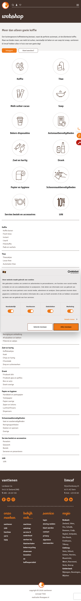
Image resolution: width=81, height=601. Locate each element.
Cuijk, (72, 530)
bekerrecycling (29, 547)
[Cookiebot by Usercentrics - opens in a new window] (69, 272)
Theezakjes (7, 257)
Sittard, (71, 551)
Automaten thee (9, 264)
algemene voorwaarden (48, 541)
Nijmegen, (66, 572)
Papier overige (8, 401)
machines (27, 524)
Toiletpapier (7, 398)
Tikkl (44, 594)
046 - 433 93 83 (71, 493)
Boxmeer (65, 530)
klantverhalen (29, 543)
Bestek (5, 448)
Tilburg (65, 544)
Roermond (72, 561)
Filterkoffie (7, 244)
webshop (27, 528)
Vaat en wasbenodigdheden (14, 421)
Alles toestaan (66, 327)
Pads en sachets (9, 247)
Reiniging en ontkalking (12, 334)
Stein (64, 551)
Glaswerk (6, 445)
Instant (6, 237)
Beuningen (75, 572)
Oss (63, 527)
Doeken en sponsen (10, 428)
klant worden (48, 528)
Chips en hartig (9, 358)
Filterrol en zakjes (10, 341)
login (45, 520)
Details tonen (69, 319)
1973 (6, 536)
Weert (64, 561)
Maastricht (66, 558)
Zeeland (65, 523)
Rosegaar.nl (44, 597)
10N (4, 461)
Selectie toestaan (40, 327)
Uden (72, 523)
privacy (46, 536)
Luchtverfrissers (9, 408)
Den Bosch (66, 537)
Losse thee (7, 260)
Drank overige (8, 384)
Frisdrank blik (8, 374)
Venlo (64, 565)
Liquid (5, 240)
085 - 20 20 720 (9, 493)
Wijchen (65, 575)
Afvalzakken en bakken (12, 338)
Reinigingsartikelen (11, 425)
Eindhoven (66, 541)
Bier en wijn (7, 381)
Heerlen (72, 555)
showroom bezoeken (27, 553)
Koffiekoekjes (8, 351)
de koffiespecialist (29, 560)
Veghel (65, 534)
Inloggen (9, 50)
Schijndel (72, 534)
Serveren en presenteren (12, 451)
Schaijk (69, 527)
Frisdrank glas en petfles (12, 378)
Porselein (6, 441)
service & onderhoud (27, 534)
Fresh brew (7, 234)
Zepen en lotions (9, 404)
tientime (7, 532)
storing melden (49, 524)
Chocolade (7, 361)
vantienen (8, 524)
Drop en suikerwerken (11, 364)
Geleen (65, 555)
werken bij (27, 539)
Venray (70, 565)
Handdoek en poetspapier (13, 394)
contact (46, 532)
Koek (5, 354)
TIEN (6, 540)
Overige (6, 431)
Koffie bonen (8, 230)
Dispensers (7, 411)
